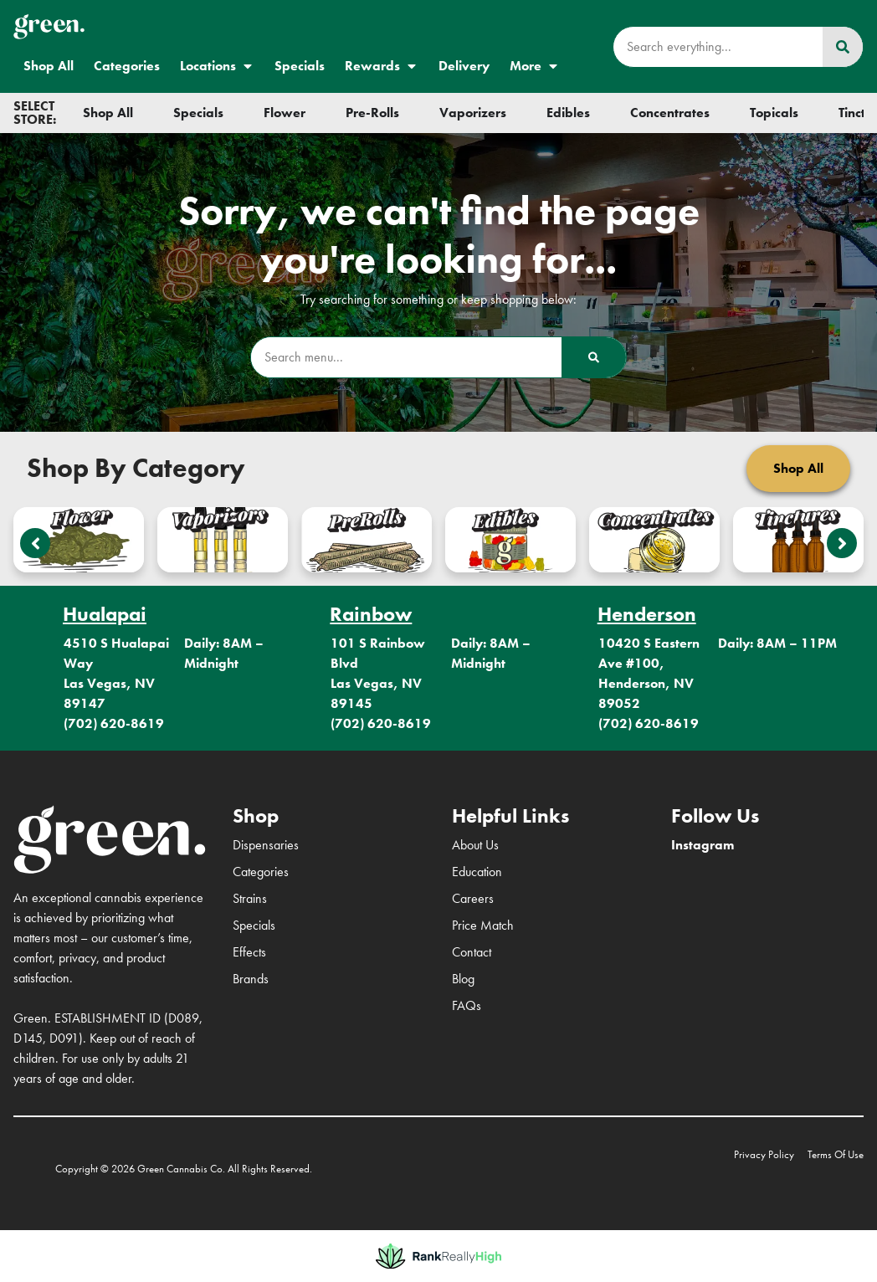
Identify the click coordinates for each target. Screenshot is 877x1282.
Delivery (464, 65)
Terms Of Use (836, 1154)
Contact (471, 952)
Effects (249, 952)
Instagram (702, 845)
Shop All (48, 65)
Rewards (381, 66)
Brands (251, 978)
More (535, 66)
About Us (475, 845)
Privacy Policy (764, 1154)
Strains (250, 898)
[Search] (843, 47)
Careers (473, 898)
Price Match (483, 925)
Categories (127, 65)
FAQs (466, 1005)
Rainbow (371, 614)
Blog (463, 978)
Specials (299, 65)
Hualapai (104, 614)
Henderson (646, 614)
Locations (217, 66)
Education (477, 871)
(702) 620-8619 (114, 723)
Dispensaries (266, 845)
